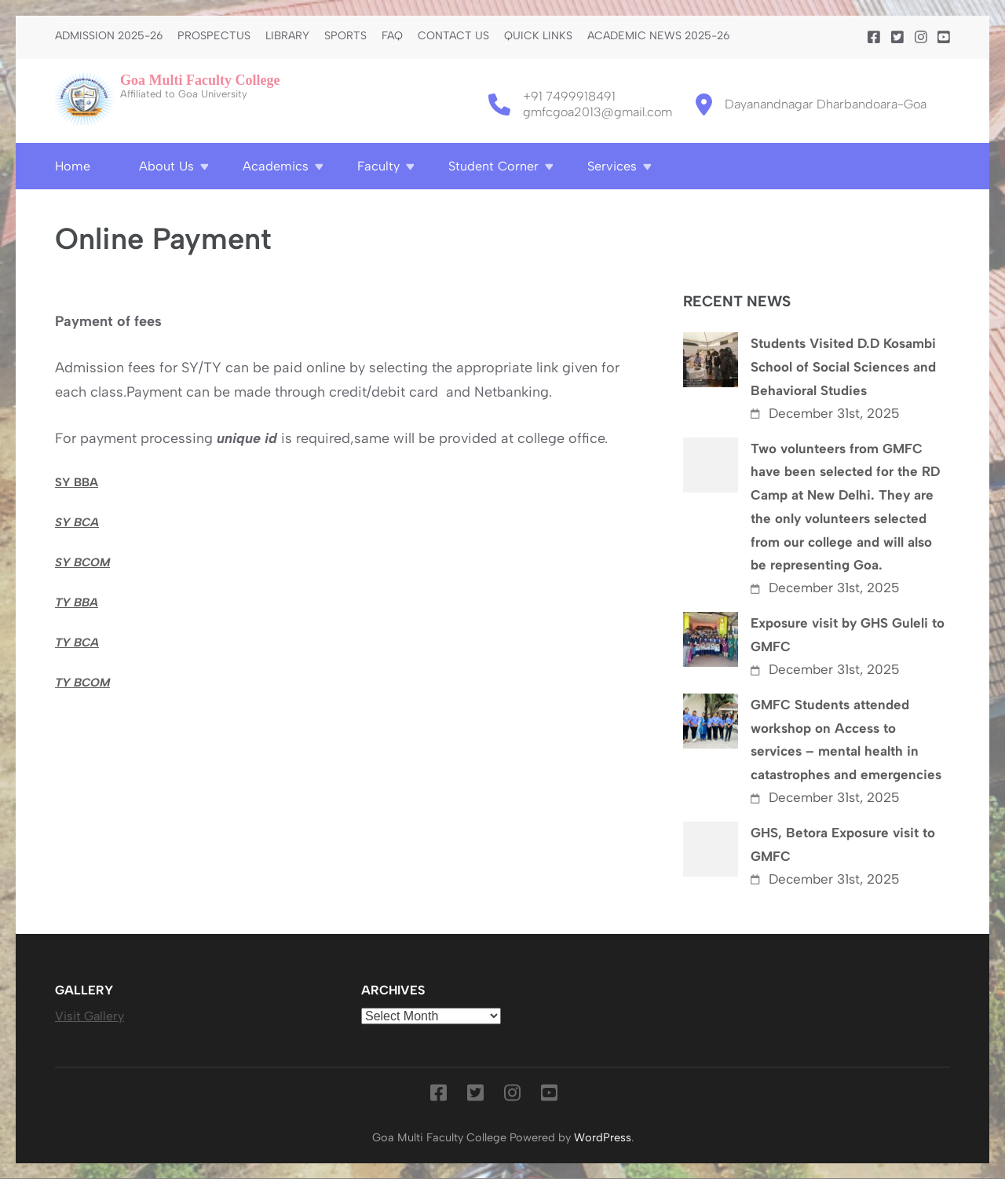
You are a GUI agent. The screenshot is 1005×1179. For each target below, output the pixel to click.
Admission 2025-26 (109, 36)
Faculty (378, 166)
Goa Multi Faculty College (200, 80)
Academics (276, 166)
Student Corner (493, 166)
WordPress (602, 1137)
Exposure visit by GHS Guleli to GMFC (848, 634)
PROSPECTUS (213, 36)
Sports (345, 36)
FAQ (392, 36)
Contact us (453, 36)
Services (612, 166)
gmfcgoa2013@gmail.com (597, 111)
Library (287, 36)
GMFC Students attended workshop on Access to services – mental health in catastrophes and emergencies (846, 739)
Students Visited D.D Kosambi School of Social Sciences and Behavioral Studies (843, 366)
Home (72, 166)
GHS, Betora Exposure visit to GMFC (843, 844)
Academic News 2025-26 (658, 36)
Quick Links (538, 36)
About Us (166, 166)
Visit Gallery (89, 1016)
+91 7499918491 (569, 96)
